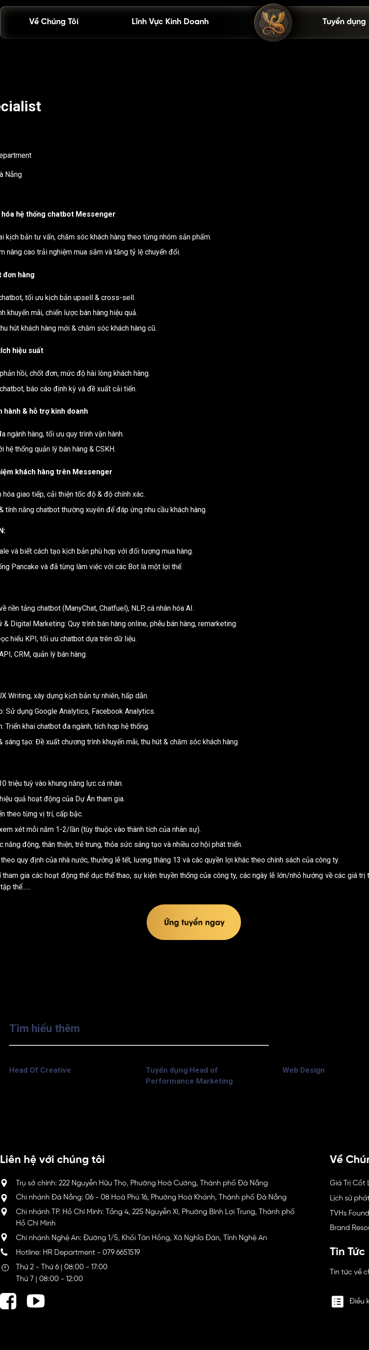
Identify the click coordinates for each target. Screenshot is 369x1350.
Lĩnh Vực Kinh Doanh (170, 22)
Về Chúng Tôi (53, 22)
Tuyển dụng (344, 22)
